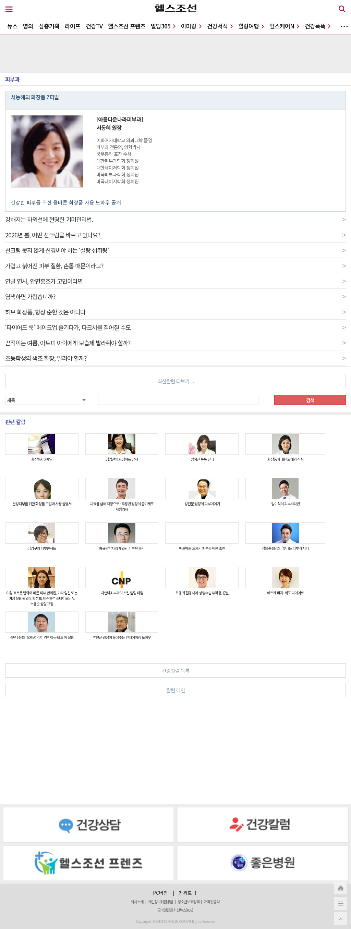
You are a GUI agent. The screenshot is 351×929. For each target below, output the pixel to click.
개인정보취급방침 (160, 901)
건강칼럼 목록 (251, 670)
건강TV (94, 26)
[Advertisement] (175, 754)
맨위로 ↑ (188, 892)
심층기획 (49, 26)
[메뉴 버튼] (9, 9)
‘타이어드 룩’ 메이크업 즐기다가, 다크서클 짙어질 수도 (175, 327)
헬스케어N (284, 26)
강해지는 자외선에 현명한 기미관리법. (175, 219)
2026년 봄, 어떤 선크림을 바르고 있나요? (175, 234)
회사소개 (137, 901)
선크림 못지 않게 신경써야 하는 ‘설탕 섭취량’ (175, 250)
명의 (28, 26)
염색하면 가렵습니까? (175, 296)
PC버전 (160, 892)
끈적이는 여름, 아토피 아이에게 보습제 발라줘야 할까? (175, 342)
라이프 (72, 26)
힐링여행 (251, 26)
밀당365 (163, 26)
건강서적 (220, 26)
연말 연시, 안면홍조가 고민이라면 (175, 280)
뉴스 (12, 26)
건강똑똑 (317, 26)
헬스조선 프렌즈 (126, 26)
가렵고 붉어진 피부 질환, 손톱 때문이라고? (175, 265)
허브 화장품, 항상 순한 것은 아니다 (175, 311)
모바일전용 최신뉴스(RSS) (175, 910)
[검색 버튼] (342, 10)
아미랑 (191, 26)
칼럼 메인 (253, 690)
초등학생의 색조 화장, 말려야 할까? (175, 358)
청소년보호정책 (188, 901)
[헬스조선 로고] (176, 10)
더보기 (344, 26)
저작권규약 (211, 901)
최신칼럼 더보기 (175, 381)
